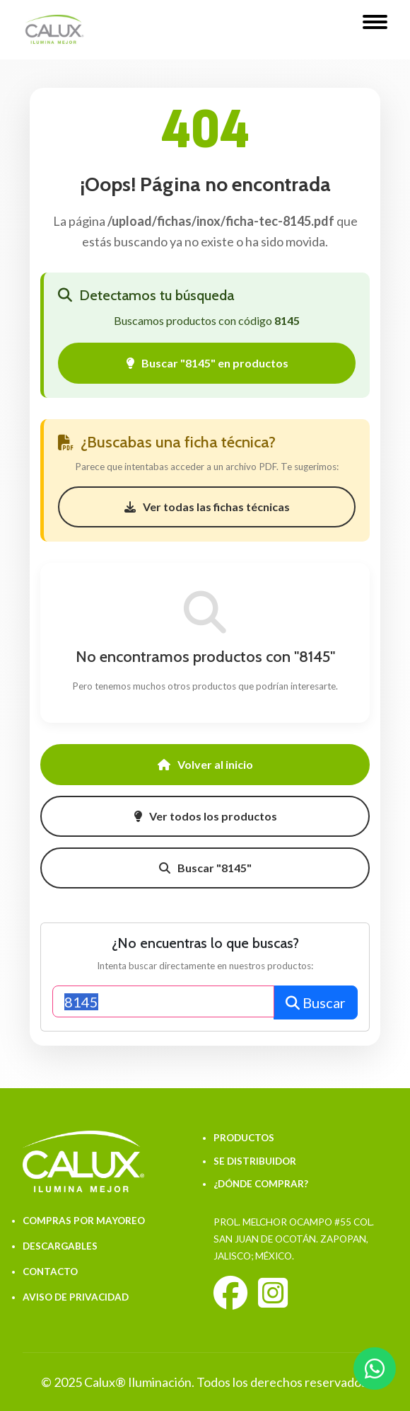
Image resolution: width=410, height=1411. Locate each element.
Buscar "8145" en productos (207, 363)
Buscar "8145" (205, 867)
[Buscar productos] (163, 1001)
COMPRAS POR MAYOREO (84, 1220)
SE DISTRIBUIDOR (254, 1161)
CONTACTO (50, 1271)
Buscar (316, 1002)
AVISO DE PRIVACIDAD (76, 1297)
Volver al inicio (205, 764)
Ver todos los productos (205, 816)
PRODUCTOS (243, 1137)
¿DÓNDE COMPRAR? (260, 1183)
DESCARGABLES (60, 1246)
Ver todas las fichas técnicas (207, 506)
